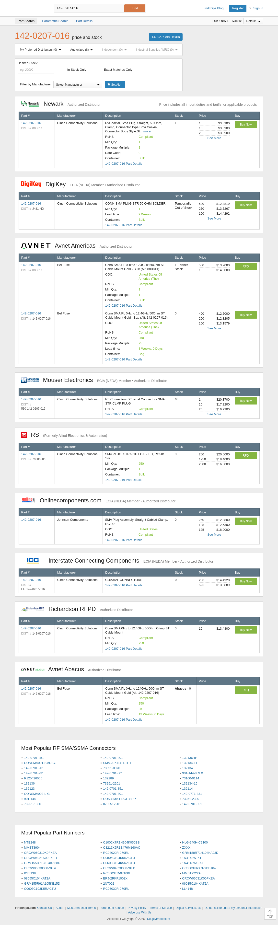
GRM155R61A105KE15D (42, 883)
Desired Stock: (36, 67)
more (147, 131)
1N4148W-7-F (192, 858)
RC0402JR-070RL (116, 853)
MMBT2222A (191, 873)
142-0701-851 (34, 758)
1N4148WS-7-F (193, 863)
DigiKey (80, 184)
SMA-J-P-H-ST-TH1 (117, 763)
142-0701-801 (113, 758)
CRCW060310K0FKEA (40, 853)
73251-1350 (32, 804)
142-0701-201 (34, 768)
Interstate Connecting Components (117, 560)
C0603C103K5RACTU (40, 888)
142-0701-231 (34, 773)
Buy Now (246, 124)
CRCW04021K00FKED (40, 858)
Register (238, 8)
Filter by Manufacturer (35, 84)
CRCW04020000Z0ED (119, 868)
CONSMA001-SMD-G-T (41, 763)
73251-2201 (111, 783)
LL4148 (187, 888)
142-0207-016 (31, 123)
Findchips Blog (213, 8)
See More (214, 138)
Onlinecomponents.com (98, 500)
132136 (29, 783)
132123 (29, 788)
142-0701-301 (113, 794)
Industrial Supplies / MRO (158, 49)
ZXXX (186, 847)
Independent (115, 49)
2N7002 (108, 883)
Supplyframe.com (158, 919)
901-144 (30, 799)
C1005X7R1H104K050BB (121, 842)
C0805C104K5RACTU (119, 858)
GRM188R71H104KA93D (200, 853)
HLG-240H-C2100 (195, 842)
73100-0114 (190, 778)
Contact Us (44, 908)
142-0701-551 (192, 804)
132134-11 (189, 763)
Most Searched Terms (81, 908)
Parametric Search (112, 908)
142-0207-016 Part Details (123, 163)
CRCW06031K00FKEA (198, 878)
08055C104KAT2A (37, 878)
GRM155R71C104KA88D (42, 863)
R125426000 (33, 778)
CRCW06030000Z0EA (40, 868)
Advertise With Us (139, 912)
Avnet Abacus (71, 669)
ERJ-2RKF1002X (115, 878)
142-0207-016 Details (166, 37)
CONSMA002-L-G (37, 794)
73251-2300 (190, 799)
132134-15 (189, 783)
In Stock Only (74, 69)
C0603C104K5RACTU (119, 863)
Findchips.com (31, 8)
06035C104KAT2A (195, 883)
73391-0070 (111, 768)
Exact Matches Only (115, 69)
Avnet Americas (77, 245)
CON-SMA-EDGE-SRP (119, 799)
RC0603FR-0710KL (117, 873)
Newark (61, 103)
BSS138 (30, 873)
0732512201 (112, 804)
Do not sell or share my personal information (233, 908)
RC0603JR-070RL (116, 888)
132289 (108, 778)
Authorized (82, 49)
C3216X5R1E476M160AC (121, 847)
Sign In (258, 8)
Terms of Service (161, 908)
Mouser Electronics (94, 380)
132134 (187, 768)
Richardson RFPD (77, 609)
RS (64, 434)
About (59, 908)
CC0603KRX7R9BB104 (199, 868)
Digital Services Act (188, 908)
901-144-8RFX (192, 773)
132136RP (189, 758)
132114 (187, 788)
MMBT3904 (32, 847)
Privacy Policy (137, 908)
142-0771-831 (192, 794)
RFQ (246, 266)
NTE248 (30, 842)
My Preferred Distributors (41, 49)
